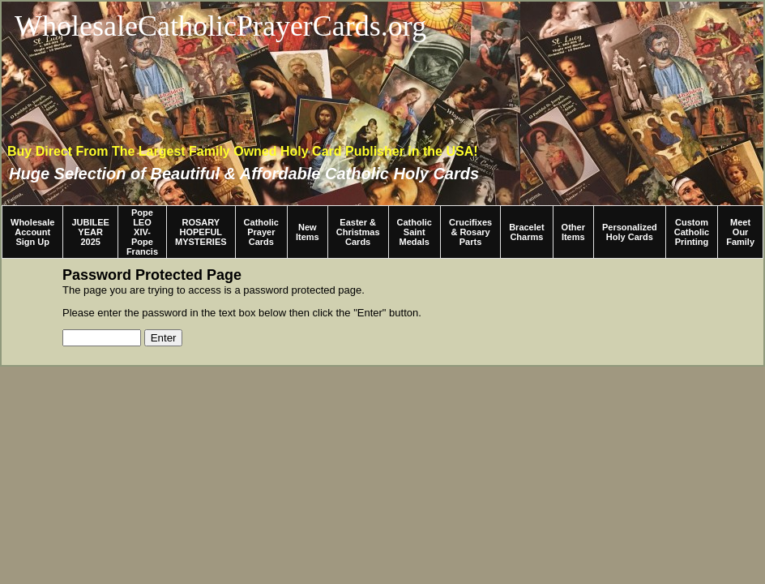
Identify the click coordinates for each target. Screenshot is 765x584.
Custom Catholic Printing (691, 232)
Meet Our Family (740, 232)
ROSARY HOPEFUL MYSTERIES (201, 232)
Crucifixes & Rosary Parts (470, 232)
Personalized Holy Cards (629, 232)
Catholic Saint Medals (414, 232)
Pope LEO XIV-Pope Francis (142, 232)
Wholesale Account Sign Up (32, 232)
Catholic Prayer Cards (261, 232)
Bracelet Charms (526, 232)
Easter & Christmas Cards (358, 232)
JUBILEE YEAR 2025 (90, 232)
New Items (307, 232)
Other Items (573, 232)
